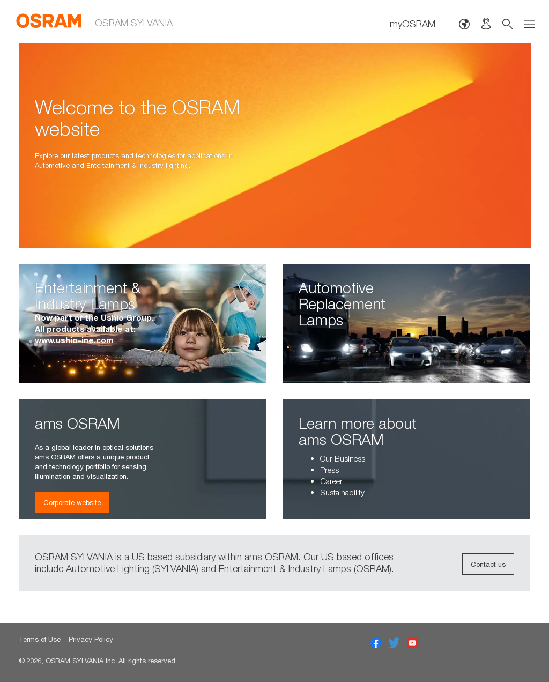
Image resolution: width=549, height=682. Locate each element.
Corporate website (72, 502)
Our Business (342, 458)
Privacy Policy (91, 639)
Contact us (488, 564)
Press (329, 470)
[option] (275, 145)
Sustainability (342, 492)
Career (331, 481)
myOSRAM (412, 23)
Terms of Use (40, 639)
